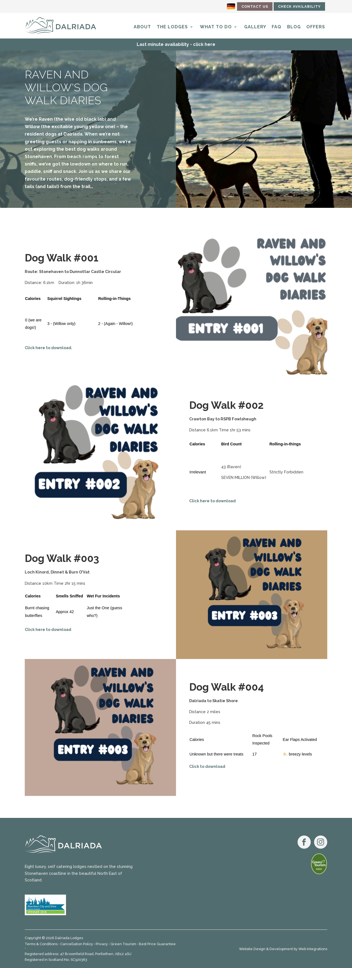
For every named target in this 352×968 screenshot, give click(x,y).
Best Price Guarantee (157, 944)
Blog (294, 26)
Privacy (102, 944)
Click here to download (212, 500)
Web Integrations (312, 949)
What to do (216, 26)
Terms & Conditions (41, 944)
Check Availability (299, 6)
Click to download (207, 766)
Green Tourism (123, 944)
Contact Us (254, 6)
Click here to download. (48, 347)
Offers (315, 26)
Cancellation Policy (76, 944)
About (142, 26)
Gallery (255, 26)
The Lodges (172, 26)
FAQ (276, 26)
